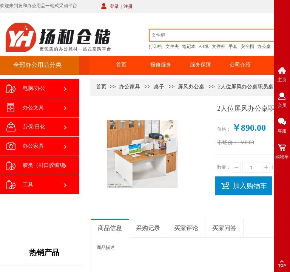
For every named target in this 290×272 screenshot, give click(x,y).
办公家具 (129, 87)
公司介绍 (240, 65)
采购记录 (148, 228)
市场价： (227, 142)
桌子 (159, 87)
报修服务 (160, 65)
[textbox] (212, 35)
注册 (128, 6)
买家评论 (186, 228)
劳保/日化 (25, 127)
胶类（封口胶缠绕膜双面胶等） (35, 168)
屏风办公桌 (191, 87)
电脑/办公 (25, 88)
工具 (19, 185)
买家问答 (224, 228)
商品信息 (110, 228)
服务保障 (200, 65)
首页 (121, 65)
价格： (224, 129)
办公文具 (25, 108)
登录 (114, 6)
